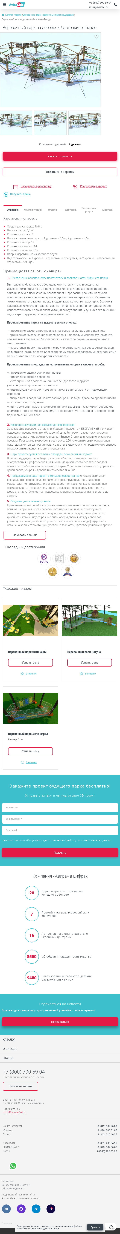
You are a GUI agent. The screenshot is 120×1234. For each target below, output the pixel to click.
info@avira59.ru (99, 7)
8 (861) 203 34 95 (107, 1143)
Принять (95, 1227)
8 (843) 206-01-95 (107, 1151)
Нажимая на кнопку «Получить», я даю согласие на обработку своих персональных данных (57, 840)
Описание (13, 209)
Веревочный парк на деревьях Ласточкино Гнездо (26, 19)
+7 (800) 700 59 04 (100, 2)
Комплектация (33, 209)
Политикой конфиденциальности (42, 1228)
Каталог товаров (13, 15)
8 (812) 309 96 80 (107, 1126)
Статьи (8, 1058)
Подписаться (60, 1021)
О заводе (10, 1049)
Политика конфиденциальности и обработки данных (16, 1185)
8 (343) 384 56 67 (107, 1147)
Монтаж (107, 209)
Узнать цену (30, 662)
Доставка (71, 209)
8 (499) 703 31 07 (107, 1130)
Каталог (9, 1039)
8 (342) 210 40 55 (107, 1134)
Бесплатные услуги (88, 209)
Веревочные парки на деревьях (58, 15)
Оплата (52, 209)
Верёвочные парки (32, 15)
